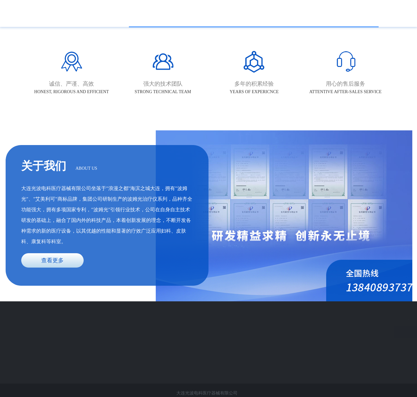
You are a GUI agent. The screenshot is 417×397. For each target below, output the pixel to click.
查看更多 (52, 260)
